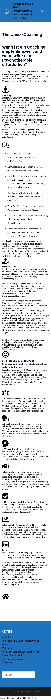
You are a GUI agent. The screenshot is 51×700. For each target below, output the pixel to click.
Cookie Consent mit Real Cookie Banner (19, 698)
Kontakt (6, 644)
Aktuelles (6, 637)
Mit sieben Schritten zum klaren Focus (20, 652)
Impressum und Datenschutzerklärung (20, 641)
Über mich (7, 662)
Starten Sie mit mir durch (14, 655)
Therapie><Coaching (12, 659)
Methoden (7, 648)
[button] (42, 11)
